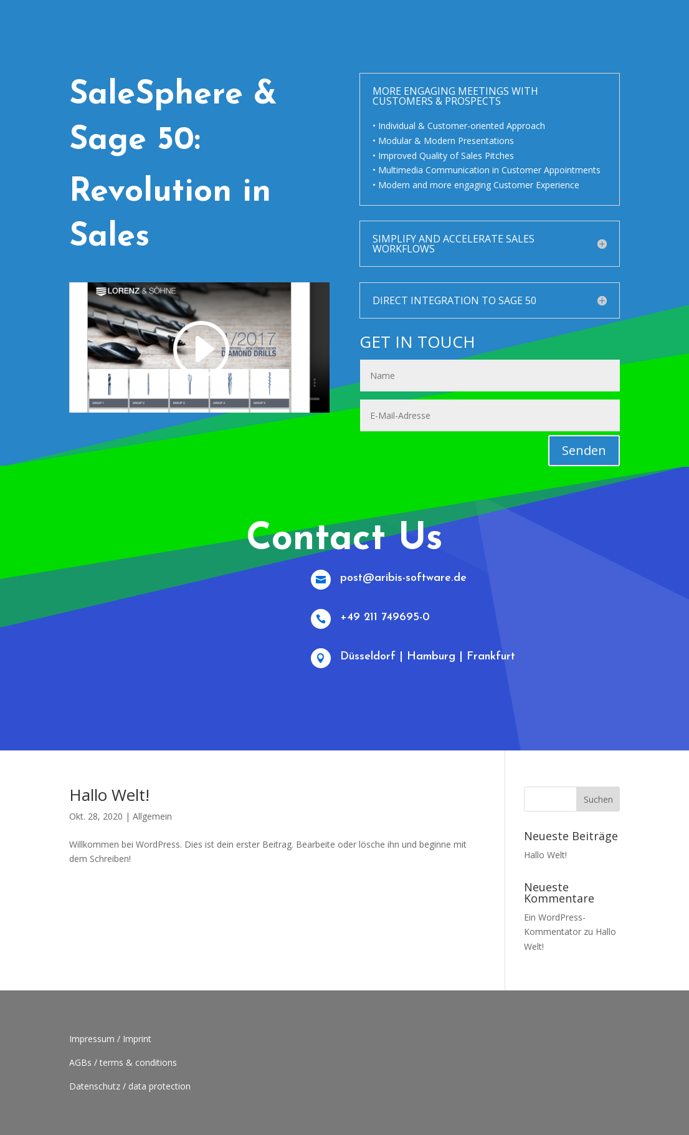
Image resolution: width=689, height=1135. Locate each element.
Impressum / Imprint (110, 1039)
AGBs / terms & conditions (123, 1062)
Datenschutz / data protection (130, 1086)
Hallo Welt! (109, 794)
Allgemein (152, 816)
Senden (584, 450)
